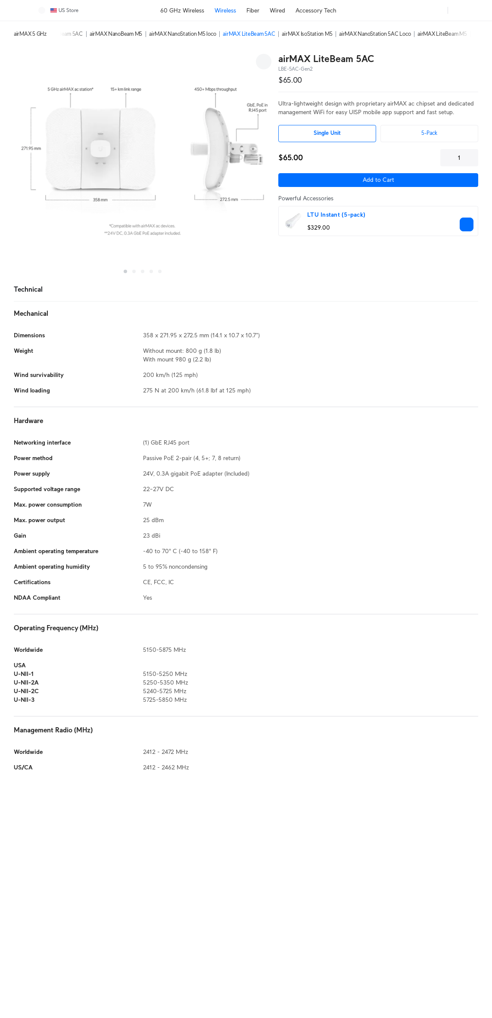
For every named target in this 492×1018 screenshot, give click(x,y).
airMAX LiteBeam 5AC (249, 34)
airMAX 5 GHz (30, 34)
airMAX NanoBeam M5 (116, 34)
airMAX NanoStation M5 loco (182, 34)
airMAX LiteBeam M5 (442, 34)
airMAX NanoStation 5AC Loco (375, 34)
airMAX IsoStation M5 (307, 34)
